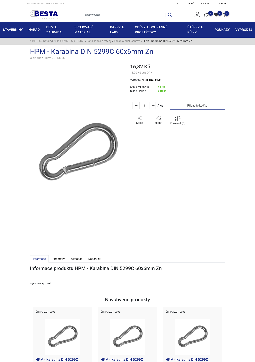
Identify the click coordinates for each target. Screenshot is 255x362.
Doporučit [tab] (94, 259)
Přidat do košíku (197, 105)
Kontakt (223, 3)
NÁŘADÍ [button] (34, 30)
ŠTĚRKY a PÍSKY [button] (195, 29)
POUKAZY (222, 30)
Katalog (48, 41)
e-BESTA (35, 41)
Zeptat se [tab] (76, 259)
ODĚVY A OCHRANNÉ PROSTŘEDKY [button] (151, 29)
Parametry (58, 259)
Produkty (206, 3)
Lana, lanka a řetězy (99, 41)
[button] (139, 120)
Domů (191, 3)
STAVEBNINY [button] (13, 30)
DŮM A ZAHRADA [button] (54, 29)
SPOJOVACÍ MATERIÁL (69, 41)
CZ (178, 3)
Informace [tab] (39, 259)
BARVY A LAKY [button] (117, 29)
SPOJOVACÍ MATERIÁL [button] (84, 29)
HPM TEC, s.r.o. (151, 79)
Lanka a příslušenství (127, 41)
